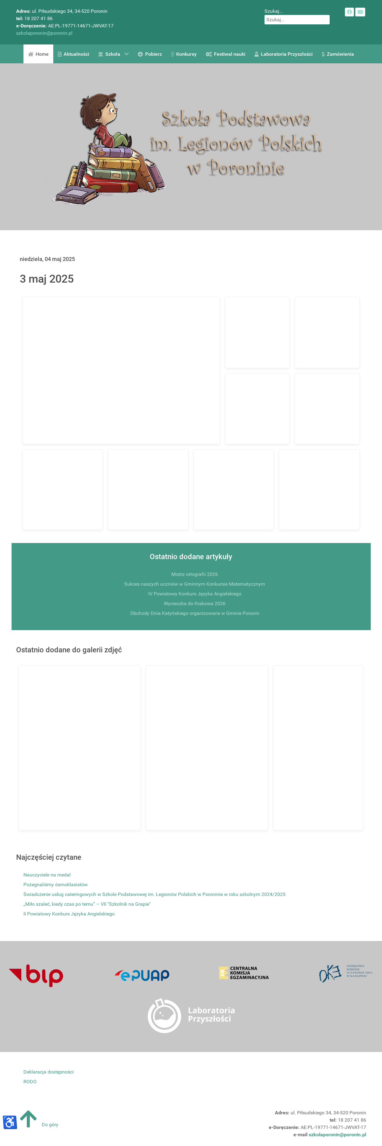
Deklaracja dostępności (48, 1072)
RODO (30, 1081)
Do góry (37, 1124)
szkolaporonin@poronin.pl (44, 33)
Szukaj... (274, 11)
